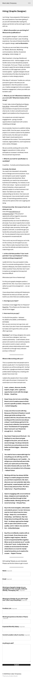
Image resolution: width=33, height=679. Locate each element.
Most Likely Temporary (9, 3)
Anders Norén (13, 676)
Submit (16, 665)
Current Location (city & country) (16, 635)
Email (7, 579)
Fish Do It (19, 104)
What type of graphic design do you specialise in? (14, 589)
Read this (5, 307)
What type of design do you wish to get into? (15, 599)
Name (7, 570)
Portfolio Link (9, 608)
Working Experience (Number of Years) (15, 617)
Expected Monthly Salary (13, 626)
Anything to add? (8, 643)
